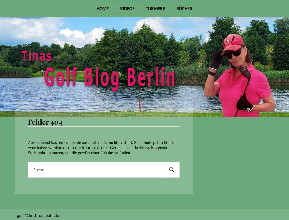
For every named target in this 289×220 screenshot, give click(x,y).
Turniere (155, 8)
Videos (127, 8)
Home (103, 8)
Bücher (184, 8)
